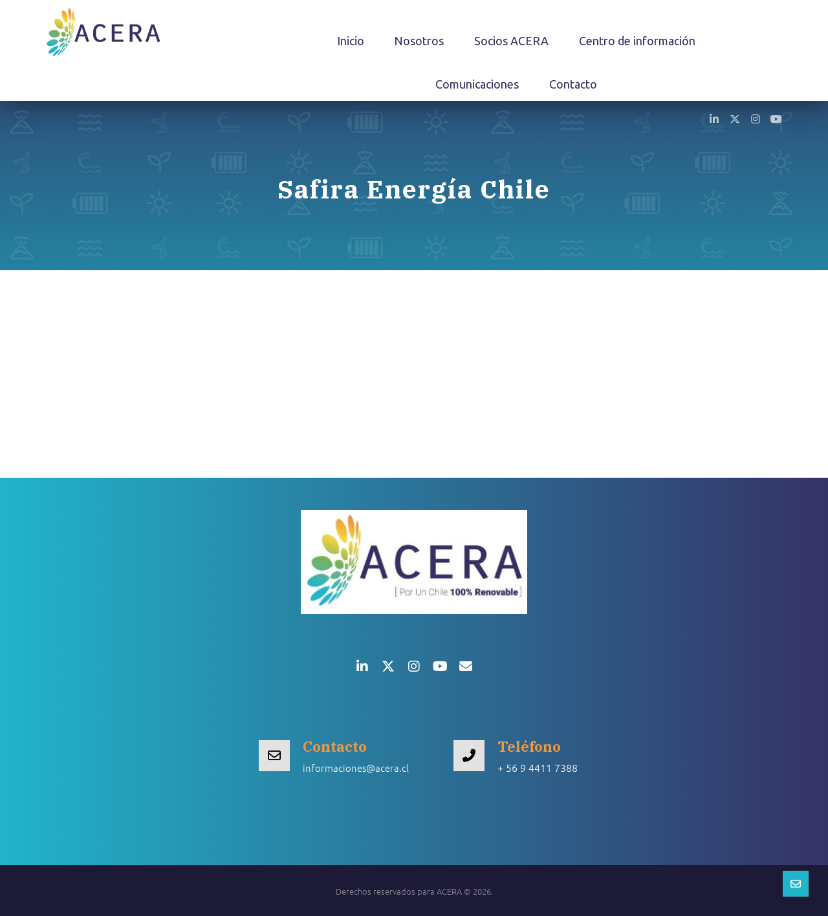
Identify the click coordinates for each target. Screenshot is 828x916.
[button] (714, 118)
